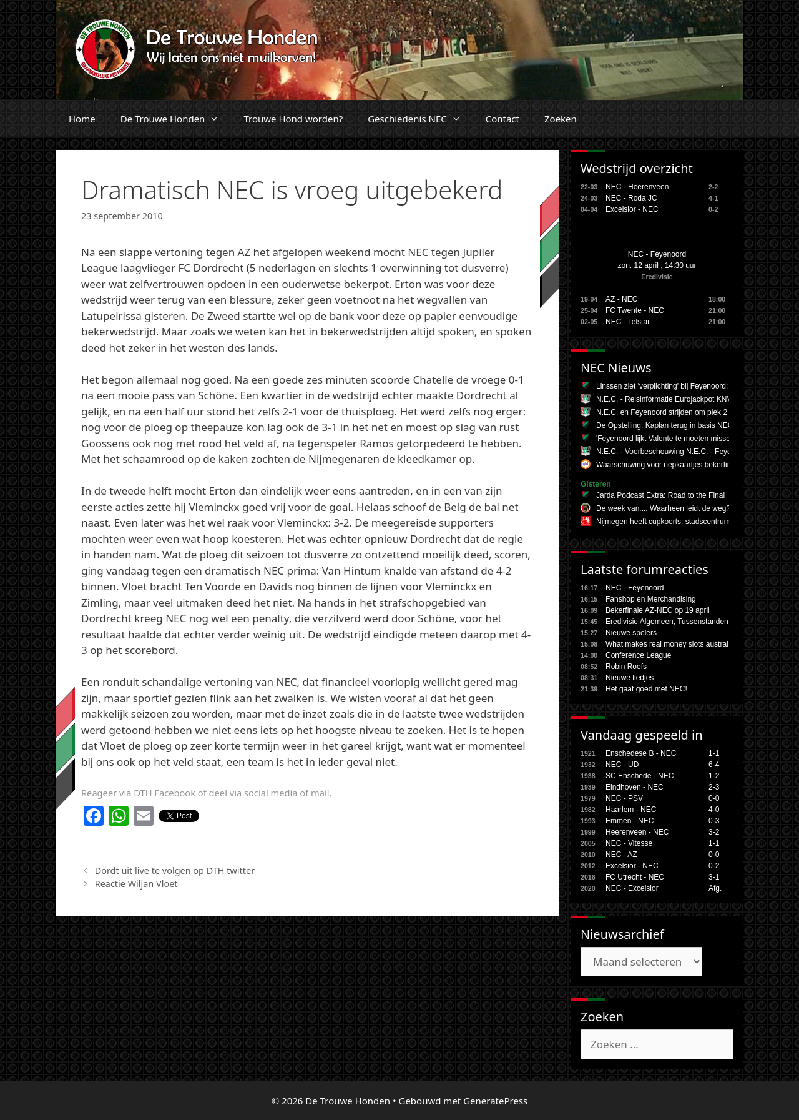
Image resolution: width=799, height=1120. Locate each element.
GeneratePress (495, 1100)
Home (82, 118)
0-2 (713, 865)
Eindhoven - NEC (634, 787)
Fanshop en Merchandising (650, 599)
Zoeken (560, 118)
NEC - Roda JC (631, 198)
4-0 (713, 809)
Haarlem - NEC (630, 809)
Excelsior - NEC (632, 209)
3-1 (713, 877)
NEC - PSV (624, 798)
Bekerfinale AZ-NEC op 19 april (657, 610)
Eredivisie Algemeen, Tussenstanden (666, 621)
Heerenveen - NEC (637, 832)
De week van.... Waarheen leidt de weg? (663, 508)
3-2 (713, 832)
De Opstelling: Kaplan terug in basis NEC (664, 425)
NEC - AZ (621, 854)
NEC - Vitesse (628, 843)
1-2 (713, 775)
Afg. (715, 888)
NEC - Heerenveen (637, 186)
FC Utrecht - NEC (634, 877)
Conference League (638, 655)
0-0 (713, 798)
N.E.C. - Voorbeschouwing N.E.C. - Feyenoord (673, 451)
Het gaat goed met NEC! (646, 689)
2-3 (713, 787)
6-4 (713, 764)
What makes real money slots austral (666, 644)
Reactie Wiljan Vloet (136, 884)
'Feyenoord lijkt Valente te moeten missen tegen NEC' (685, 438)
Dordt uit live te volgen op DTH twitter (175, 870)
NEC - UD (622, 764)
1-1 (713, 753)
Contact (502, 118)
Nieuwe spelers (631, 632)
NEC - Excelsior (632, 888)
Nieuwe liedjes (629, 677)
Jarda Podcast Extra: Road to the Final (660, 495)
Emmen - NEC (629, 820)
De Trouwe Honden (176, 118)
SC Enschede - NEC (639, 775)
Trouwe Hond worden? (293, 118)
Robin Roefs (626, 666)
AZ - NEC (621, 299)
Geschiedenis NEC (420, 118)
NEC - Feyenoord (657, 254)
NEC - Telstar (627, 321)
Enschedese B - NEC (640, 753)
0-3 (713, 820)
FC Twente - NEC (634, 310)
